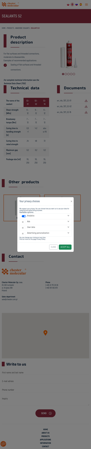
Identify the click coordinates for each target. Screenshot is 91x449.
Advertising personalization (38, 233)
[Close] (71, 201)
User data (31, 227)
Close (53, 247)
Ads (28, 221)
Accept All (65, 247)
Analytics (30, 215)
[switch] (24, 216)
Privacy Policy (41, 239)
